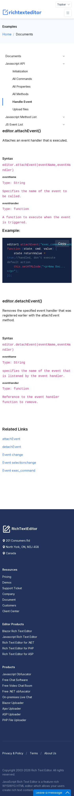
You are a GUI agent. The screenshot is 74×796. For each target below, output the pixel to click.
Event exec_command (18, 470)
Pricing (6, 576)
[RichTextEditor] (22, 13)
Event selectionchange (19, 463)
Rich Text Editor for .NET (18, 642)
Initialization (20, 71)
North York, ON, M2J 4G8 (20, 547)
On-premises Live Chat (17, 697)
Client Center (10, 611)
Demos (6, 582)
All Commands (22, 79)
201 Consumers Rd (16, 540)
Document (9, 599)
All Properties (21, 86)
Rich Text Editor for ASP (18, 654)
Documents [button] (13, 56)
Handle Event (22, 102)
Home (6, 34)
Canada (9, 553)
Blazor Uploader (13, 702)
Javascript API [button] (15, 63)
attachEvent (11, 439)
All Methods (20, 94)
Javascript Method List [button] (21, 117)
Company (8, 594)
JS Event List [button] (14, 124)
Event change (12, 455)
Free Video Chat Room (17, 685)
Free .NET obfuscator (16, 691)
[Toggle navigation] (63, 5)
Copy (62, 244)
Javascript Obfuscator (16, 674)
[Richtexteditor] (19, 529)
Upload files (20, 109)
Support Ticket (12, 588)
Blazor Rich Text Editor (17, 631)
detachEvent (11, 447)
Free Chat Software (15, 680)
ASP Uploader (11, 714)
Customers (9, 605)
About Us (50, 753)
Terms (34, 753)
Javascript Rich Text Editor (19, 636)
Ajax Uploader (11, 708)
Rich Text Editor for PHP (18, 648)
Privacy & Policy (12, 753)
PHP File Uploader (14, 720)
